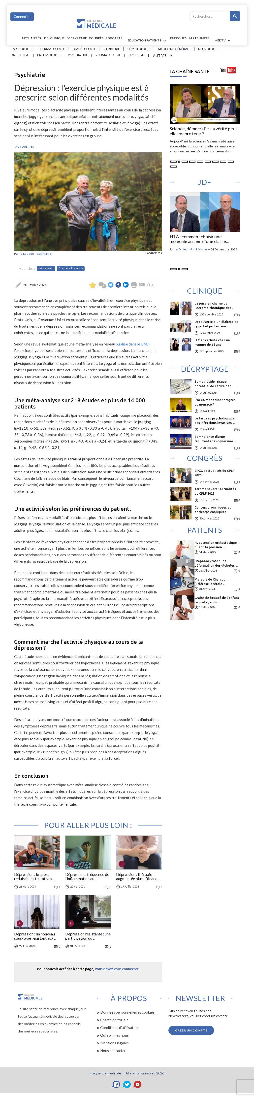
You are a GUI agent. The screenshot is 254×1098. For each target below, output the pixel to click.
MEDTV (223, 40)
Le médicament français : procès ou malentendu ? (204, 131)
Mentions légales (114, 1043)
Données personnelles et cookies (127, 1012)
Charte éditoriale (114, 1020)
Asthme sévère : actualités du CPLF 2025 (215, 491)
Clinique (57, 38)
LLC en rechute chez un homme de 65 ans (212, 342)
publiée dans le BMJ (132, 344)
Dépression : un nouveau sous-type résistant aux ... (35, 936)
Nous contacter (113, 1050)
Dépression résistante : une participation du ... (88, 936)
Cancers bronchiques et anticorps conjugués (212, 510)
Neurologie (208, 49)
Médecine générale (174, 49)
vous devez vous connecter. (117, 969)
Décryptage (76, 38)
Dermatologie (52, 49)
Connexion (22, 16)
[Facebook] (116, 1084)
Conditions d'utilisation (119, 1027)
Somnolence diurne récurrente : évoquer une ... (215, 439)
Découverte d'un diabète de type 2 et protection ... (216, 324)
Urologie (136, 55)
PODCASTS (113, 38)
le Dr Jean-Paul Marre (36, 253)
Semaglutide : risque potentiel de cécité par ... (214, 384)
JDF (45, 38)
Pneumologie (48, 55)
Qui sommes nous (114, 1035)
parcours (178, 38)
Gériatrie (112, 49)
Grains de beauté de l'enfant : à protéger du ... (216, 600)
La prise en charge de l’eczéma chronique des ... (214, 305)
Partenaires (199, 38)
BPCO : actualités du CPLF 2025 (214, 473)
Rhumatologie (108, 55)
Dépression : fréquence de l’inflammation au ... (87, 876)
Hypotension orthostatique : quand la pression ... (216, 545)
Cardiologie (21, 49)
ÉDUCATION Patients (147, 40)
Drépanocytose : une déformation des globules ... (216, 563)
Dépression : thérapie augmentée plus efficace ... (138, 876)
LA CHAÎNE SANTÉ (190, 71)
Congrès (96, 38)
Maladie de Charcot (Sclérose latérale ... (209, 581)
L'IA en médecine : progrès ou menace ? (214, 402)
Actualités (31, 38)
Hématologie (138, 49)
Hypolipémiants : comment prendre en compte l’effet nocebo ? (204, 239)
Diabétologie (84, 49)
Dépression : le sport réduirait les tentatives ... (34, 876)
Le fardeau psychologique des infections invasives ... (214, 420)
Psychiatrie (78, 55)
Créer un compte (191, 1030)
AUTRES (163, 56)
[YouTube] (137, 1084)
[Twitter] (127, 1084)
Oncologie (20, 55)
